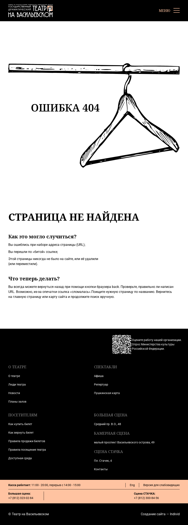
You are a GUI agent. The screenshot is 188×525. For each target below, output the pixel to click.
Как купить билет (20, 424)
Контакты (101, 469)
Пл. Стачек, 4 (103, 460)
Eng (132, 485)
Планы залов (17, 401)
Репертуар (101, 384)
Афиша (99, 376)
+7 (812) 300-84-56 (146, 498)
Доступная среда (20, 458)
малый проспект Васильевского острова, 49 (124, 442)
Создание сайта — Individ (160, 514)
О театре (14, 376)
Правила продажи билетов (26, 441)
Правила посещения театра (27, 449)
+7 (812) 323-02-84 (20, 498)
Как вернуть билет (21, 432)
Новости (14, 393)
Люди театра (17, 384)
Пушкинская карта (107, 393)
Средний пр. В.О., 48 (107, 424)
